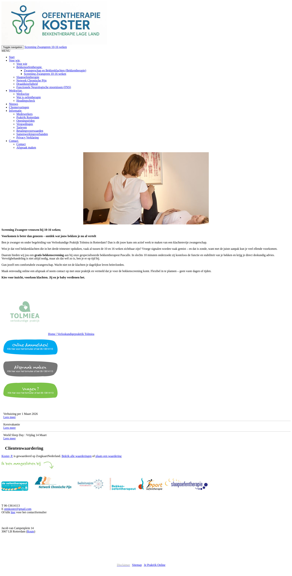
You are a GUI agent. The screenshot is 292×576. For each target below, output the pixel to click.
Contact (14, 140)
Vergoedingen (24, 124)
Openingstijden (25, 120)
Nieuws (13, 104)
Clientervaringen (19, 107)
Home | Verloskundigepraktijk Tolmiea (71, 334)
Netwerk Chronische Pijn (31, 80)
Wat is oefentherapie (28, 97)
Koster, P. (7, 456)
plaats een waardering (108, 456)
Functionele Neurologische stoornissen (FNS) (43, 87)
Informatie (15, 110)
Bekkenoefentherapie (29, 67)
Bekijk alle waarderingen (77, 456)
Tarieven (21, 127)
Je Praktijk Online (155, 565)
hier (13, 512)
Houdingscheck (25, 100)
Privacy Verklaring (27, 137)
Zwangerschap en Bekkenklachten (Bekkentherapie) (55, 70)
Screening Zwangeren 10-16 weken (46, 47)
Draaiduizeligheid (27, 83)
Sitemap (137, 565)
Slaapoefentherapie (27, 77)
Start (12, 57)
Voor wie (14, 60)
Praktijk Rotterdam (27, 117)
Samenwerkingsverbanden (32, 134)
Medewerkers (24, 114)
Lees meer (9, 417)
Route (30, 531)
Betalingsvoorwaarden (29, 130)
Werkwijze (16, 90)
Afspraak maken (26, 147)
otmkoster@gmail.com (17, 508)
